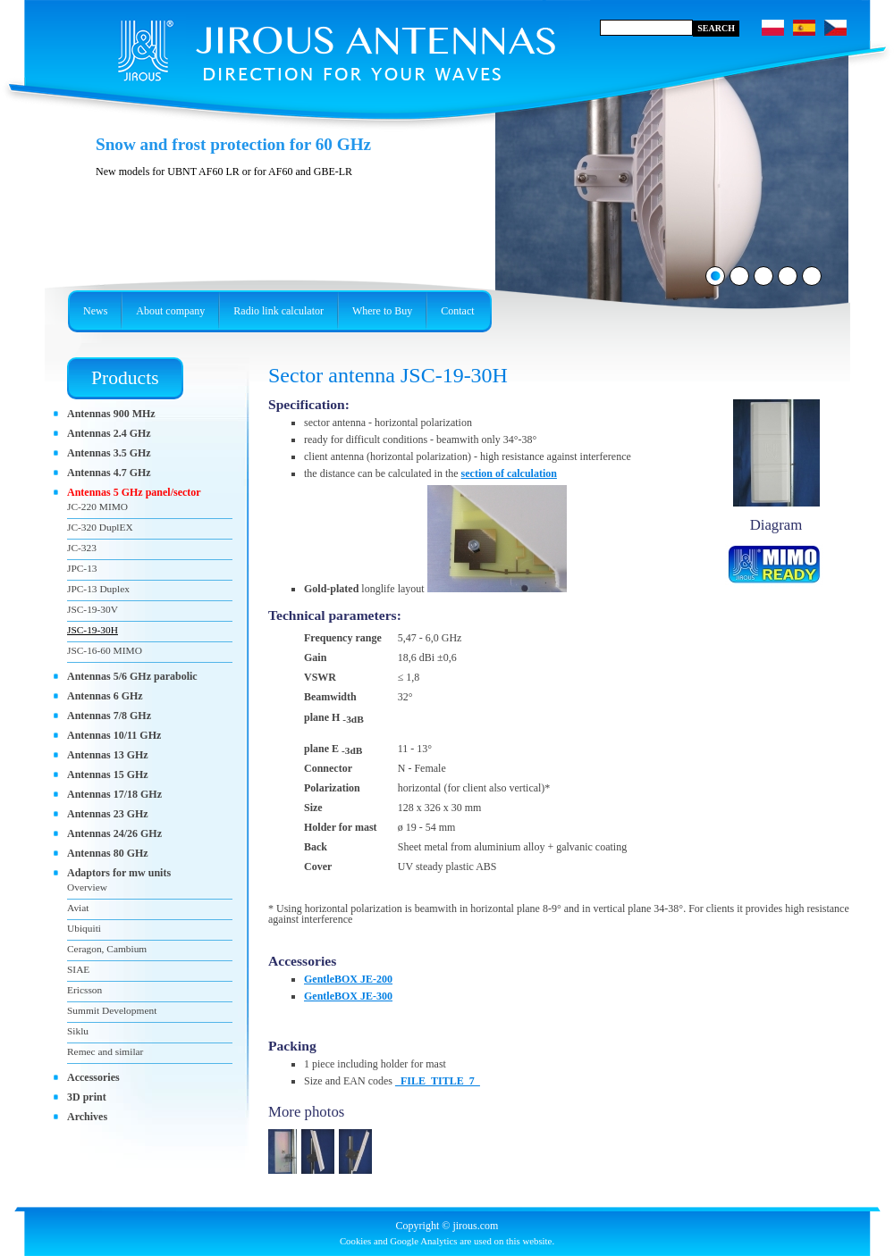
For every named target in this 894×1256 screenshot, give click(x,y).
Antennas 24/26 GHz (114, 833)
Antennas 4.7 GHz (109, 472)
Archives (87, 1116)
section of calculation (509, 473)
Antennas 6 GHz (105, 696)
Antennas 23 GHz (107, 813)
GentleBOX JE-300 (348, 996)
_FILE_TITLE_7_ (437, 1081)
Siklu (78, 1031)
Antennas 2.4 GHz (109, 433)
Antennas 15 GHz (107, 774)
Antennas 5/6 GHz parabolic (132, 676)
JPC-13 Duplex (98, 588)
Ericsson (84, 989)
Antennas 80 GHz (107, 853)
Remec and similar (105, 1051)
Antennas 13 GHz (107, 754)
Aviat (78, 907)
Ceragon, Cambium (107, 948)
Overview (87, 887)
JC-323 (82, 547)
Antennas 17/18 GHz (114, 794)
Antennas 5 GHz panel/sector (134, 492)
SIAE (78, 969)
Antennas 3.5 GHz (109, 453)
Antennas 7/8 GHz (109, 715)
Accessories (93, 1077)
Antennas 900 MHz (111, 413)
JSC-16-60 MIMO (104, 650)
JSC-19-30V (92, 609)
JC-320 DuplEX (100, 527)
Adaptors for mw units (119, 872)
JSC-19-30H (92, 629)
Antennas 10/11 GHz (114, 735)
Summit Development (111, 1010)
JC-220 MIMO (97, 506)
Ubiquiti (84, 928)
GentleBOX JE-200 (348, 979)
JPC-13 (82, 568)
